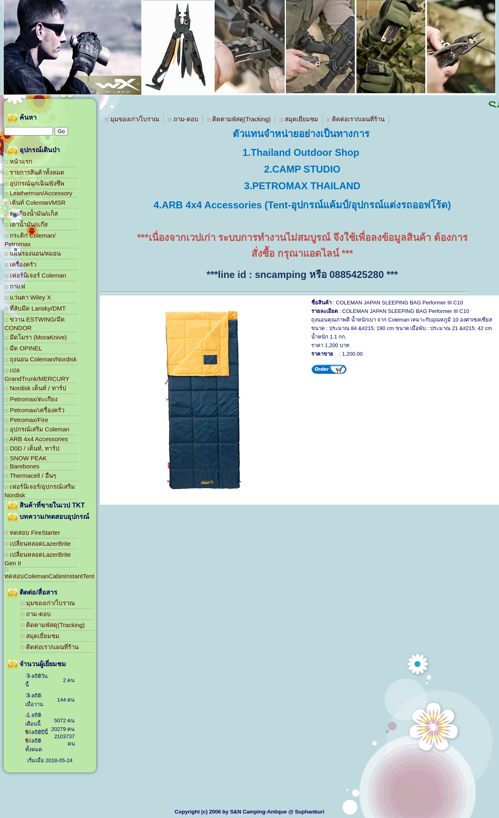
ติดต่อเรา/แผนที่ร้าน (50, 646)
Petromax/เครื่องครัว (34, 410)
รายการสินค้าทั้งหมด (34, 172)
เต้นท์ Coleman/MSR (35, 202)
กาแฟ (14, 286)
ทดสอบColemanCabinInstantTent (40, 574)
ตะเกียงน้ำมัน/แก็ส (31, 213)
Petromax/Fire (26, 419)
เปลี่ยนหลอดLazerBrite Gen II (37, 558)
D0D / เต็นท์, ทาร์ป (31, 448)
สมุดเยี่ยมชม (40, 635)
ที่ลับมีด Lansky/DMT (35, 308)
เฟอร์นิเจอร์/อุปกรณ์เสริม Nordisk (39, 491)
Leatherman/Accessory (38, 193)
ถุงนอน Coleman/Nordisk (40, 359)
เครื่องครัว (20, 264)
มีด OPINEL (23, 348)
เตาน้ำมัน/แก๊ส (26, 224)
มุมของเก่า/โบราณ (48, 602)
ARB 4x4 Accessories (36, 438)
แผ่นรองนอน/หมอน (32, 253)
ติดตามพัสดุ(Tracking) (53, 624)
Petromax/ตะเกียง (30, 399)
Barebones (22, 466)
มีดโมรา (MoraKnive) (35, 337)
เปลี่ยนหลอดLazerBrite (37, 543)
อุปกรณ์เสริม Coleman (36, 429)
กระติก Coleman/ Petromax (30, 239)
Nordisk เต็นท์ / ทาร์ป (35, 388)
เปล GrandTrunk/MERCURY (36, 374)
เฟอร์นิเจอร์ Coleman (35, 275)
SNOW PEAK (25, 458)
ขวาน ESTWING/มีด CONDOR (34, 323)
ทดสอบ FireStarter (32, 532)
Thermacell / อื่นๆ (30, 475)
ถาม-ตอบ (36, 613)
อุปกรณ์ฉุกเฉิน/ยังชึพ (34, 183)
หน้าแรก (18, 161)
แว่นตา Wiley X (27, 297)
